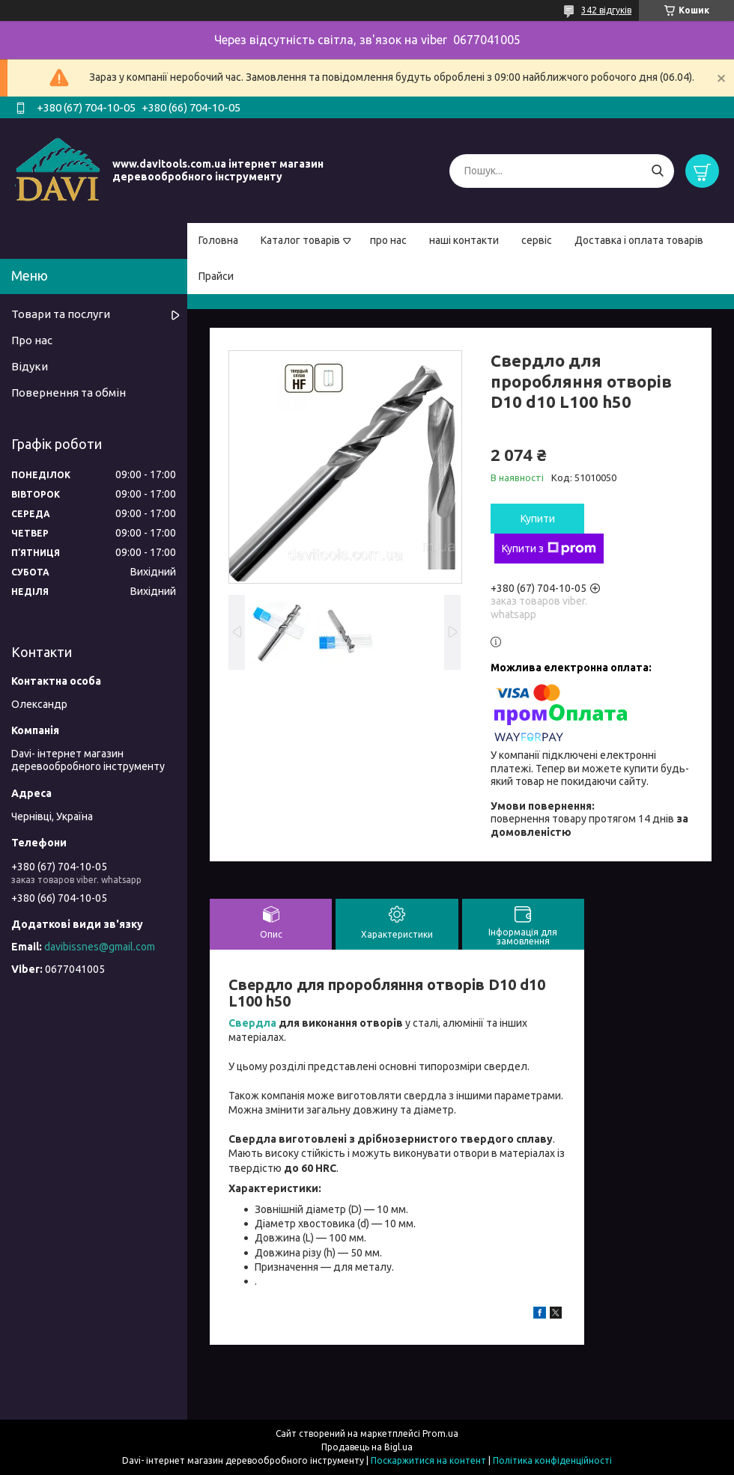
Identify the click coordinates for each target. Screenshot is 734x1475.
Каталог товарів (300, 240)
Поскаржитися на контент (428, 1460)
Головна (218, 240)
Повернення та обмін (68, 392)
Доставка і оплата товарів (638, 240)
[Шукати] (657, 171)
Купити (538, 519)
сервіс (536, 240)
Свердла (252, 1023)
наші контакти (464, 240)
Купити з (549, 548)
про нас (388, 240)
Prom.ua (440, 1433)
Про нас (31, 340)
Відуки (29, 366)
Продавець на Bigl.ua (367, 1447)
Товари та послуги (60, 314)
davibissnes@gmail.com (99, 947)
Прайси (216, 276)
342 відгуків (606, 10)
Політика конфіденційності (552, 1460)
